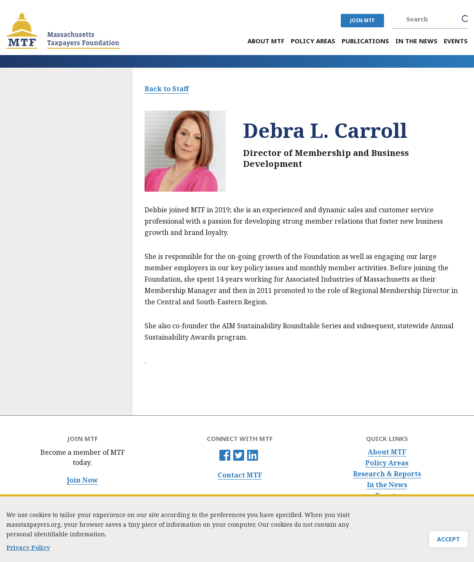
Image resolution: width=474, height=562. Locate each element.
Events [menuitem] (456, 41)
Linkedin (252, 455)
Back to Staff (167, 88)
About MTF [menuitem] (266, 41)
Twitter (239, 455)
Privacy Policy (28, 551)
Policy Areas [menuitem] (313, 41)
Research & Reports (387, 474)
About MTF (387, 452)
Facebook (225, 455)
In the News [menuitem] (416, 41)
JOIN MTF (362, 20)
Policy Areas (386, 463)
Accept (448, 543)
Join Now (82, 480)
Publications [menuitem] (365, 41)
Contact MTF (240, 475)
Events (387, 495)
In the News (387, 484)
